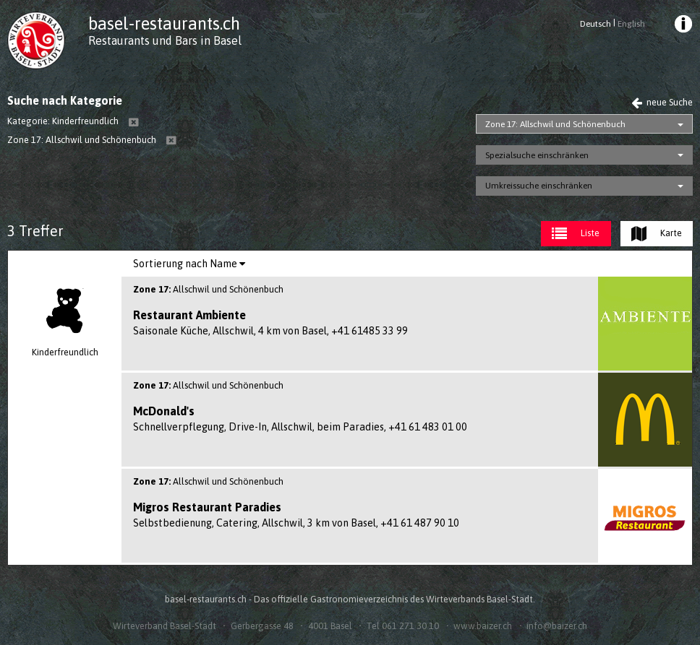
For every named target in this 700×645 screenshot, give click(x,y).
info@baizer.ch (556, 625)
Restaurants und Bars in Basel (165, 40)
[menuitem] (682, 26)
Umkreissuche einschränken (538, 186)
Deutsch (595, 24)
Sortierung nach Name (189, 263)
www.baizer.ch (482, 625)
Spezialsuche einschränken (537, 155)
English (631, 24)
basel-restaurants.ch (164, 23)
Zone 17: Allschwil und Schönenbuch (555, 124)
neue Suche (662, 102)
